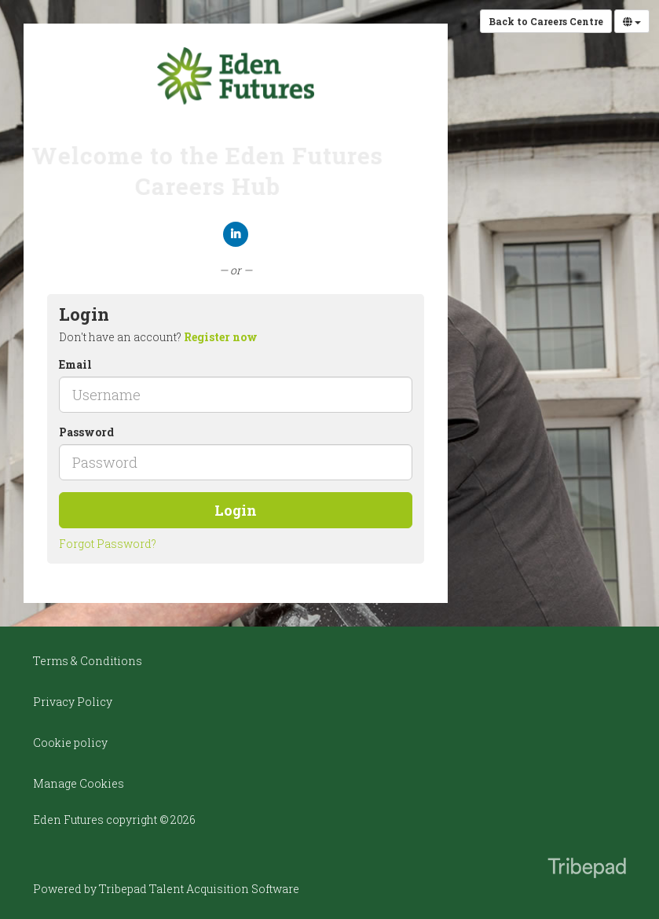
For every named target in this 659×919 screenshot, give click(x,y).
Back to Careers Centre (546, 21)
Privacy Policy (72, 701)
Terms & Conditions (87, 660)
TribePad (586, 869)
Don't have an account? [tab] (158, 336)
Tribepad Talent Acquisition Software (199, 888)
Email (75, 364)
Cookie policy (70, 742)
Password (86, 432)
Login (235, 510)
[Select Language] (632, 21)
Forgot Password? (107, 543)
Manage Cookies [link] (78, 783)
